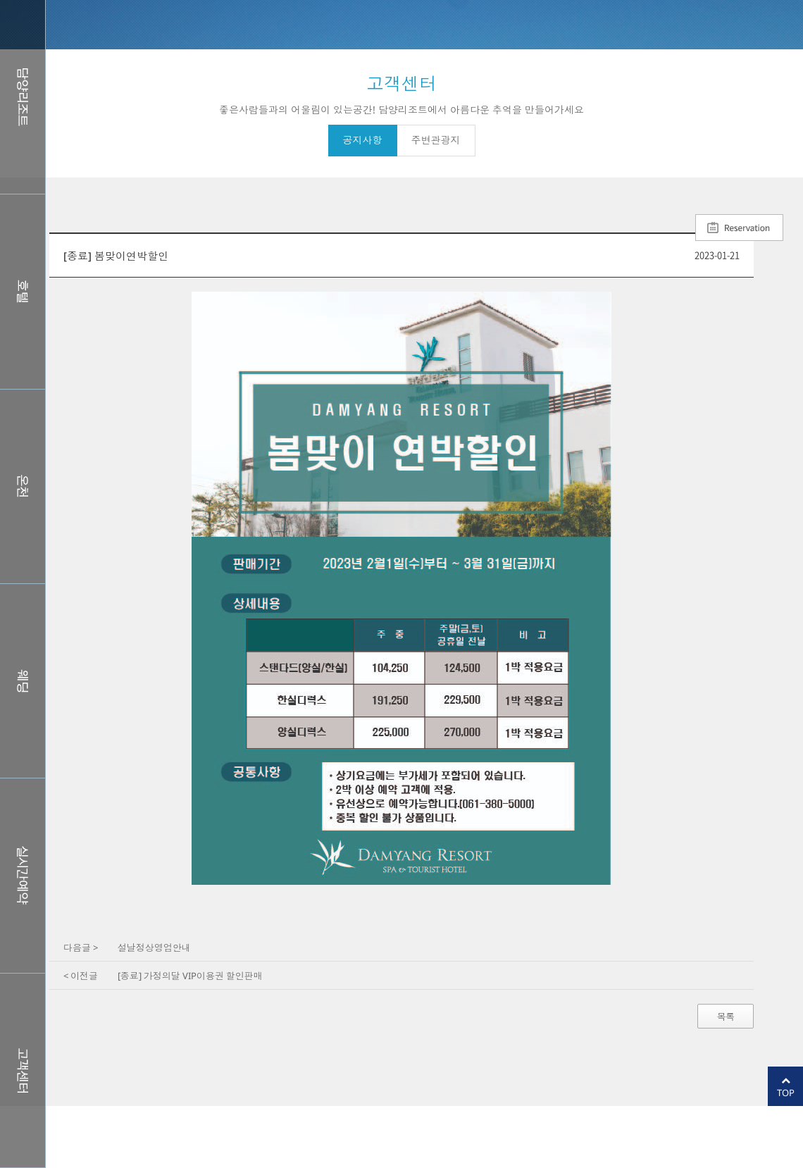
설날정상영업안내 (154, 947)
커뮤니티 (22, 1070)
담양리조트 (22, 97)
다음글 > (80, 947)
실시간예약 (22, 875)
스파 (22, 486)
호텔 (22, 291)
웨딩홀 (22, 681)
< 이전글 (80, 975)
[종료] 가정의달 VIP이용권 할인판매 (190, 975)
